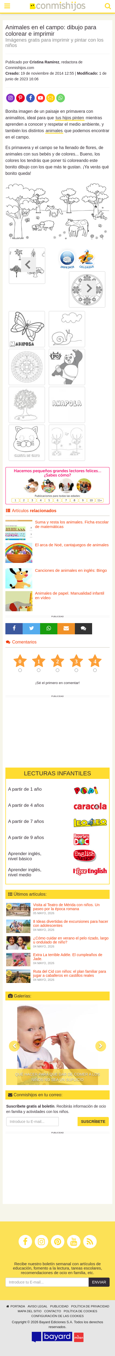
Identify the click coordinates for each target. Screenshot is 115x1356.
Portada (15, 1306)
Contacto (52, 1311)
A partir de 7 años (26, 821)
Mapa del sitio (29, 1311)
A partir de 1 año (25, 789)
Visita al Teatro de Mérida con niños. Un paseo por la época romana (66, 907)
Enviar (99, 1282)
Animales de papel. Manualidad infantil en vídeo (69, 595)
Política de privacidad (90, 1306)
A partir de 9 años (26, 837)
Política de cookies (80, 1311)
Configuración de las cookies (57, 1316)
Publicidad (59, 1306)
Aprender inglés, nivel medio (24, 872)
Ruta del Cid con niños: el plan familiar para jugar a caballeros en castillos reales (69, 973)
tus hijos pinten (69, 117)
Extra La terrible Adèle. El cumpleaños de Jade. (67, 957)
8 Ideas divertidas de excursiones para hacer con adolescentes (70, 923)
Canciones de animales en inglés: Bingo (71, 570)
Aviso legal (37, 1306)
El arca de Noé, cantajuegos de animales (72, 545)
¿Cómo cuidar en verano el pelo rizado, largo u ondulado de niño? (71, 940)
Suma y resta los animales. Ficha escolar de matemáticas (72, 524)
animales (54, 130)
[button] (14, 1046)
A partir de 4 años (26, 805)
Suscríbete (93, 1121)
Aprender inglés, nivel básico (24, 856)
